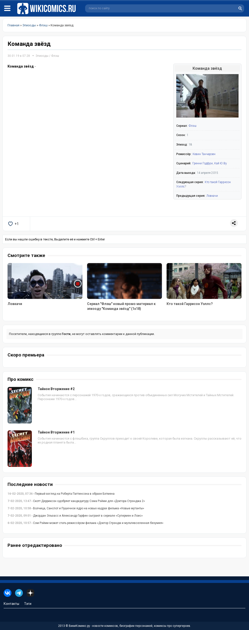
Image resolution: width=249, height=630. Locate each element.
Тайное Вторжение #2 (56, 389)
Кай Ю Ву (220, 163)
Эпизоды (42, 56)
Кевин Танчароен (204, 154)
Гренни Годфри (202, 163)
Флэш (55, 56)
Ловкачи (212, 195)
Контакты (11, 604)
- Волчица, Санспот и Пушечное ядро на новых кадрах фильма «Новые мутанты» (76, 508)
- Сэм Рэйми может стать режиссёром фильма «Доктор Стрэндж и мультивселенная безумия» (85, 523)
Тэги (27, 604)
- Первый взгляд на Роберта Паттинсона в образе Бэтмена (61, 493)
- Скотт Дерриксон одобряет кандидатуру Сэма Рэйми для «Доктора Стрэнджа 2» (76, 501)
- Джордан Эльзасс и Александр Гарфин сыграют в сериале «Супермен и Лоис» (75, 515)
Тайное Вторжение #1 (56, 432)
